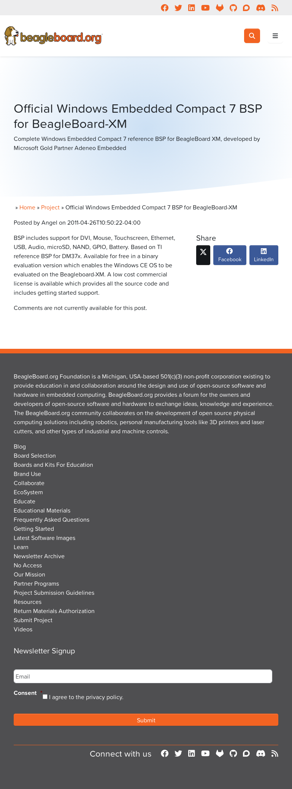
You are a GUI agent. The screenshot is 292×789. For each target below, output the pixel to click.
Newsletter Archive (39, 556)
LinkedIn (264, 257)
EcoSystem (28, 492)
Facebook (229, 257)
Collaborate (29, 483)
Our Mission (29, 574)
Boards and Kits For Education (53, 464)
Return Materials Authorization (54, 611)
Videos (23, 629)
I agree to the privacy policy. (86, 697)
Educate (24, 501)
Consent (28, 693)
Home (27, 207)
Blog (20, 446)
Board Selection (35, 455)
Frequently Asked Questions (51, 519)
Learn (21, 547)
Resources (27, 601)
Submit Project (33, 620)
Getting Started (34, 528)
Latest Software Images (44, 537)
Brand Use (27, 474)
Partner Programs (36, 583)
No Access (28, 565)
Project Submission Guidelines (54, 592)
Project (50, 207)
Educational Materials (42, 510)
